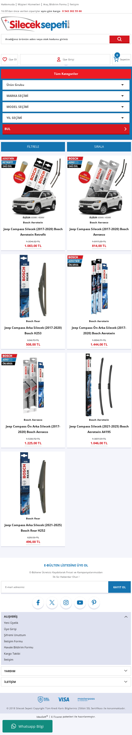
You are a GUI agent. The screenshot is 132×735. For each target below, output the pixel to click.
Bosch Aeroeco (99, 222)
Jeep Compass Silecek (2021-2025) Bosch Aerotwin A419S (99, 429)
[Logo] (35, 24)
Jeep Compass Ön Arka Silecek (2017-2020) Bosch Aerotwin (99, 330)
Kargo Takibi (12, 653)
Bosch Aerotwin (33, 222)
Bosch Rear (33, 321)
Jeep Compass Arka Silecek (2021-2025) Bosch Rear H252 (33, 527)
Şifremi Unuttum (15, 635)
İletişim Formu (13, 641)
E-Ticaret (56, 716)
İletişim (8, 659)
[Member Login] (9, 59)
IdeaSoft (42, 716)
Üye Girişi (10, 629)
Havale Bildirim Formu (18, 647)
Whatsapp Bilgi (27, 726)
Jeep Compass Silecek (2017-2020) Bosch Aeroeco (99, 231)
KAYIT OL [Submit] (119, 587)
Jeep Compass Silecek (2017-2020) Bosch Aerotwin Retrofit (33, 231)
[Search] (66, 39)
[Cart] (121, 59)
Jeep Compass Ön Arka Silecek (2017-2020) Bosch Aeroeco (33, 429)
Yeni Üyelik (11, 623)
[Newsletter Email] (66, 587)
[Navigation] (66, 74)
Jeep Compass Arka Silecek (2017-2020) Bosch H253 (33, 330)
